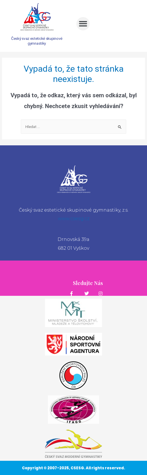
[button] (83, 23)
